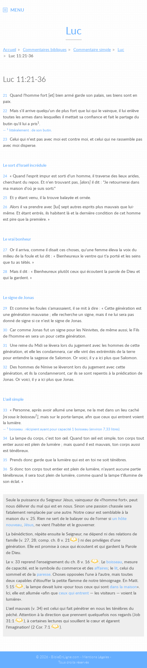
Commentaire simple (92, 50)
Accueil (9, 50)
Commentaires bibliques (45, 50)
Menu (17, 10)
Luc (121, 50)
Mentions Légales (95, 657)
